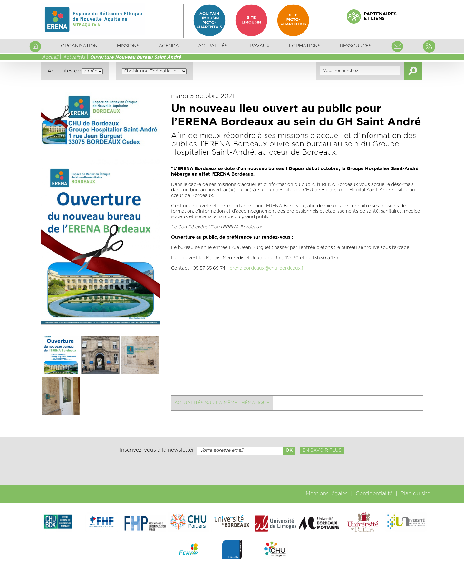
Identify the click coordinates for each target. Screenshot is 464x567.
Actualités (212, 46)
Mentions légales (327, 493)
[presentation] (232, 469)
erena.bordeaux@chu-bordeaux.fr (267, 268)
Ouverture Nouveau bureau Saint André (135, 57)
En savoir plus (322, 450)
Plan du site (415, 493)
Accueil (50, 57)
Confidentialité (374, 493)
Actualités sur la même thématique (221, 403)
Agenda (169, 46)
